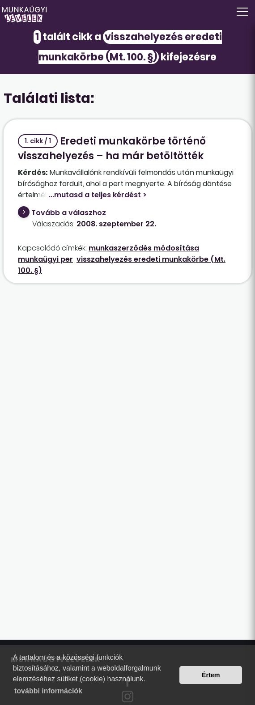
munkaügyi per (45, 259)
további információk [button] (48, 691)
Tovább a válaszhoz (68, 213)
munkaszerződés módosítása (144, 248)
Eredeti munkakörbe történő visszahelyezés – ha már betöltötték (112, 148)
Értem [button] (211, 675)
